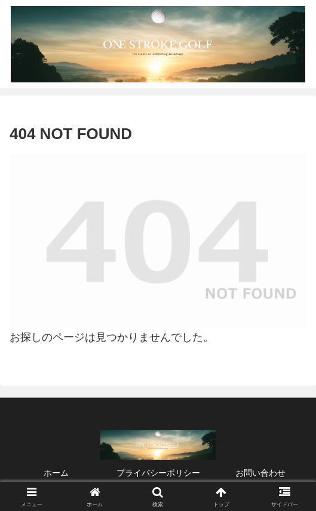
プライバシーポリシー (158, 473)
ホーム (56, 473)
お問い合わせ (260, 473)
